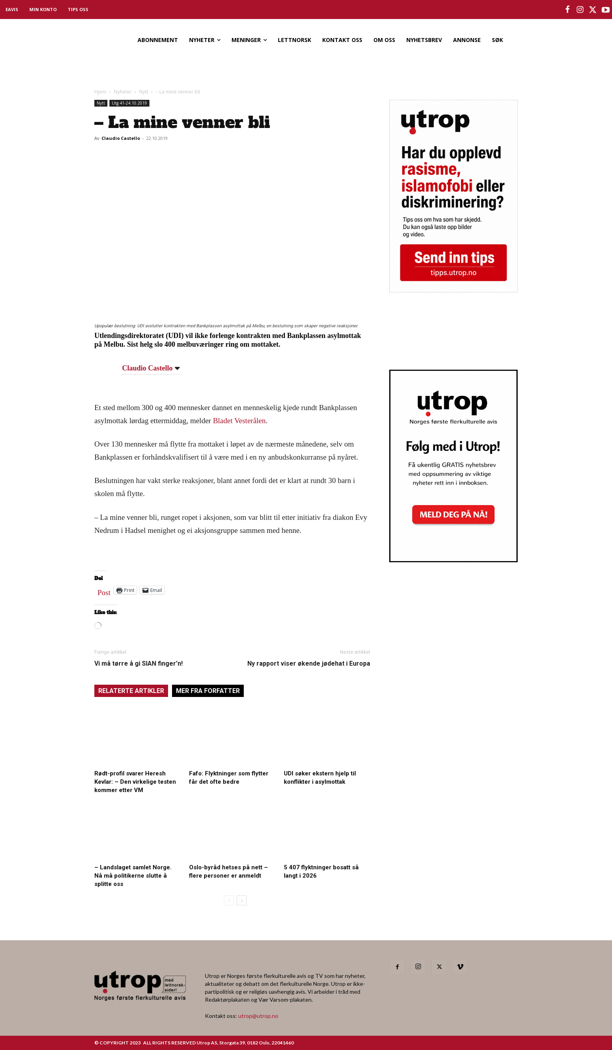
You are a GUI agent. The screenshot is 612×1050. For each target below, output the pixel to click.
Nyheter (123, 91)
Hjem (100, 91)
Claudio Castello (120, 138)
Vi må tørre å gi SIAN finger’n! (138, 663)
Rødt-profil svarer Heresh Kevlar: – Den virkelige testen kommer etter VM (135, 782)
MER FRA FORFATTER (208, 691)
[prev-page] (229, 900)
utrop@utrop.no (258, 1015)
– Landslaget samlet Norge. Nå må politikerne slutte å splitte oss (133, 876)
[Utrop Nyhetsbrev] (453, 560)
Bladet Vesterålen (239, 420)
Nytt (143, 91)
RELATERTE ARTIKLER (131, 691)
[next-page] (242, 900)
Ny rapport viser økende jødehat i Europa (308, 663)
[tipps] (453, 290)
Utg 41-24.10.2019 (129, 103)
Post (104, 590)
